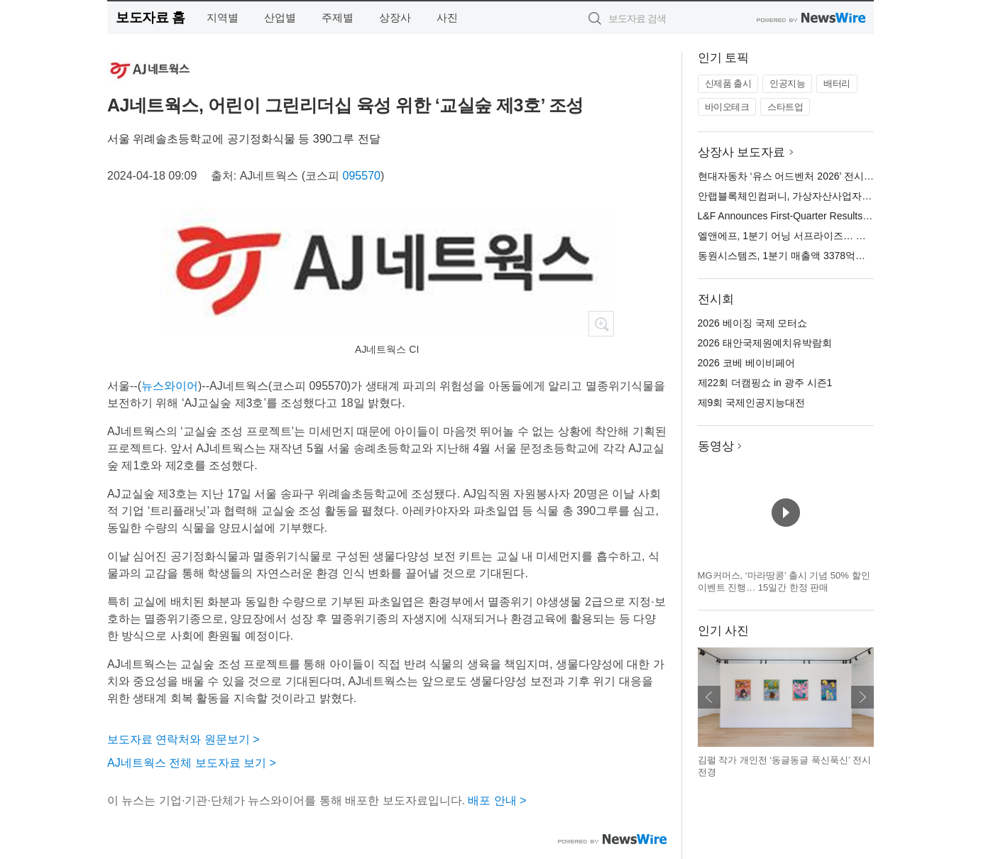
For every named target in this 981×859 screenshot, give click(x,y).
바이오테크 (727, 107)
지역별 (223, 17)
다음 (862, 697)
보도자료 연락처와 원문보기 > (183, 739)
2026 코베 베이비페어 (746, 362)
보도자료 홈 (150, 17)
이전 (709, 697)
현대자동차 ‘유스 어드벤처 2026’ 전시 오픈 (792, 176)
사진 (447, 17)
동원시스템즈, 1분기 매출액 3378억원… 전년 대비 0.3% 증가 (833, 255)
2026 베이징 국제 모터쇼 (753, 323)
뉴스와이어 (169, 386)
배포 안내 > (497, 800)
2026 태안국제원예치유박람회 (765, 343)
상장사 (395, 17)
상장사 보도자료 (742, 152)
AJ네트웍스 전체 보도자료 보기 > (191, 763)
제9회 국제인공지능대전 (752, 402)
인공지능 (787, 83)
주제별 (338, 17)
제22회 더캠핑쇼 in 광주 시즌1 (765, 382)
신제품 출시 (728, 83)
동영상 (716, 446)
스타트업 (785, 107)
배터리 (836, 83)
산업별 (280, 17)
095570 (361, 176)
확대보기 (601, 324)
